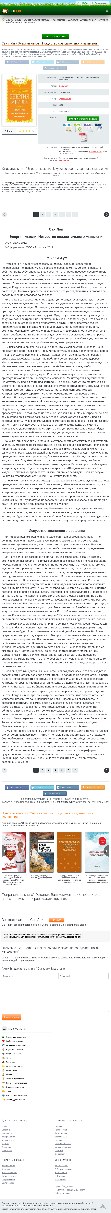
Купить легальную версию (83, 119)
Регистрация (100, 3)
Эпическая (60, 1154)
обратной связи (88, 1209)
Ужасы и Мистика (63, 1147)
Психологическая (63, 1143)
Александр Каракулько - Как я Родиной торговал (41, 877)
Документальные (13, 1054)
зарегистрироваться (34, 937)
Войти (85, 3)
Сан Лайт (63, 86)
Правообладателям (64, 1186)
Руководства (65, 99)
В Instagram (66, 62)
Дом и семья (11, 1070)
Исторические (8, 1137)
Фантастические (9, 1172)
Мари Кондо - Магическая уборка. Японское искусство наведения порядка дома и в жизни (97, 879)
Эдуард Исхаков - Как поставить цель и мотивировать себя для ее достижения (69, 879)
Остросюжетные (9, 1176)
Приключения (12, 1062)
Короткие (6, 1169)
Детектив (6, 1130)
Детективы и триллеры (16, 1045)
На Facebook (15, 62)
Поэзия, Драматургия (15, 1100)
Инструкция (64, 161)
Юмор (8, 1091)
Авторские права (55, 36)
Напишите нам (95, 152)
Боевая (58, 1126)
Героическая (61, 1130)
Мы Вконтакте (54, 69)
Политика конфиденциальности (70, 1190)
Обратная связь (62, 1193)
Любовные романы (14, 1041)
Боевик (5, 1126)
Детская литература (15, 1066)
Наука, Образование (15, 1049)
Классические (8, 1140)
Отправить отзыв (11, 1018)
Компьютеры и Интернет (16, 1095)
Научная (59, 1140)
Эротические (8, 1183)
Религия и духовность (15, 1079)
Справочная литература (16, 1083)
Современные (8, 1179)
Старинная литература (16, 1087)
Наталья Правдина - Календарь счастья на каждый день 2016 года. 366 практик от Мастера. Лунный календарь (13, 880)
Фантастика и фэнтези (16, 1037)
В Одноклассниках (95, 62)
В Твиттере (40, 62)
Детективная (61, 1133)
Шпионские (7, 1150)
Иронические (8, 1133)
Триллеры (6, 1147)
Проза (8, 1058)
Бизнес (9, 1074)
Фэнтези (59, 1150)
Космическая (61, 1137)
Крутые (5, 1143)
